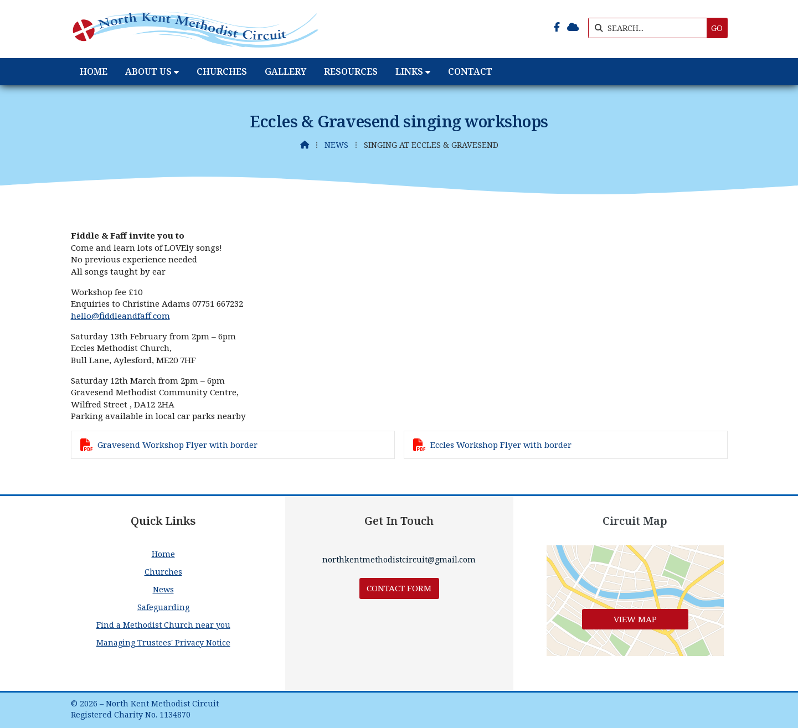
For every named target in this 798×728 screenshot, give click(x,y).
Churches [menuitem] (222, 71)
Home (163, 554)
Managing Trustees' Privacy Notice (163, 642)
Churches (163, 571)
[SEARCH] (650, 28)
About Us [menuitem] (148, 71)
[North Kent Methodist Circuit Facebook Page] (557, 27)
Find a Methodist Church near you (163, 624)
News (336, 145)
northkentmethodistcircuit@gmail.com (399, 559)
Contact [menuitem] (470, 71)
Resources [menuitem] (351, 71)
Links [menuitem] (409, 71)
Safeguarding (163, 607)
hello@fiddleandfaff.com (120, 315)
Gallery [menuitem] (285, 71)
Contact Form (399, 587)
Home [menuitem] (93, 71)
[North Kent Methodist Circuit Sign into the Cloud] (573, 27)
